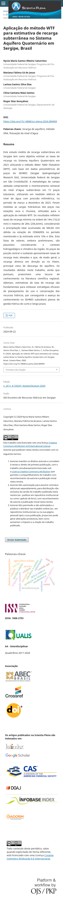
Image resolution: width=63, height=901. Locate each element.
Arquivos (17, 11)
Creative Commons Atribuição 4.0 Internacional (30, 857)
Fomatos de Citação (16, 369)
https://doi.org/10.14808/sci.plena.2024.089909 (30, 121)
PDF (10, 315)
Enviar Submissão (16, 539)
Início (6, 11)
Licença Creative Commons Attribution (31, 471)
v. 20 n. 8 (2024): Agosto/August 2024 (22, 14)
